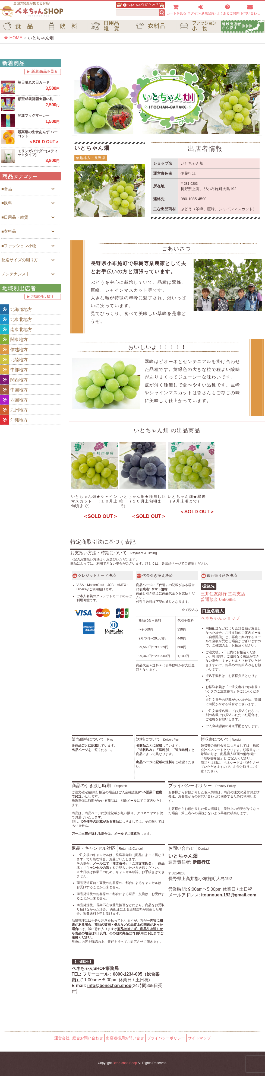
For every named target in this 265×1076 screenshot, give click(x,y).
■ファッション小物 (18, 245)
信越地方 (14, 349)
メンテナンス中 (15, 274)
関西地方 (14, 379)
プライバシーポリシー (166, 1038)
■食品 (6, 188)
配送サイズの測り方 (19, 259)
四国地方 (14, 400)
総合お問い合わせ (87, 1038)
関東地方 (14, 339)
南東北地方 (16, 329)
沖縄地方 (14, 420)
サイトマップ (199, 1038)
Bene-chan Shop (125, 1063)
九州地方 (14, 410)
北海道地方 (16, 309)
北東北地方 (16, 319)
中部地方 (14, 369)
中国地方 (14, 389)
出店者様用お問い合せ (125, 1038)
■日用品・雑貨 (14, 217)
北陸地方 (14, 359)
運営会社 (62, 1038)
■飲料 (6, 202)
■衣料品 (8, 231)
